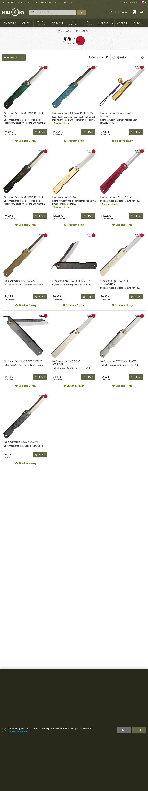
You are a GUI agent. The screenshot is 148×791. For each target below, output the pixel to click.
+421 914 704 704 (130, 2)
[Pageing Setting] (142, 57)
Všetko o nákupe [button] (46, 2)
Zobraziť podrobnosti (18, 731)
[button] (105, 12)
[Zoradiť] (125, 57)
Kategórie (8, 65)
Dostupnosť (9, 90)
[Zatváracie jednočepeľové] (4, 77)
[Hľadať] (81, 12)
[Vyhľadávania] (52, 12)
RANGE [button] (65, 2)
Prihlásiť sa (119, 12)
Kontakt (8, 2)
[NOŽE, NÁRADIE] (4, 72)
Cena (6, 84)
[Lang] (143, 2)
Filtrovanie (23, 57)
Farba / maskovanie (14, 96)
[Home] (59, 31)
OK (139, 730)
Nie (124, 730)
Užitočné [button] (24, 2)
